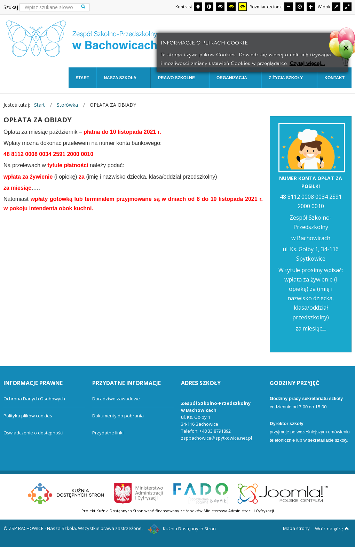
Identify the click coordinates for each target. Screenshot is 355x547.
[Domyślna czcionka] (299, 6)
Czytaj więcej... (307, 62)
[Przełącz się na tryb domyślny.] (198, 6)
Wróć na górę (332, 528)
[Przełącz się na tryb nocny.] (209, 6)
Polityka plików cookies (27, 416)
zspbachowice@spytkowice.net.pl (216, 438)
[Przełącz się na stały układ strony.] (336, 6)
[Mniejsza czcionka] (288, 6)
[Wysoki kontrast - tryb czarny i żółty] (231, 6)
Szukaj (10, 7)
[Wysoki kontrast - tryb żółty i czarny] (242, 6)
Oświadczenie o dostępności (33, 433)
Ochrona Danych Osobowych (34, 398)
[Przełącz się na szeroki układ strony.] (347, 6)
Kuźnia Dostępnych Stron (182, 528)
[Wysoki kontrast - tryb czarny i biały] (220, 6)
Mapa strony (296, 528)
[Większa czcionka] (311, 6)
